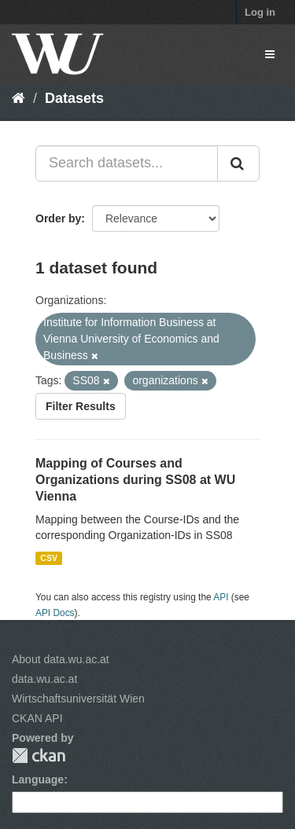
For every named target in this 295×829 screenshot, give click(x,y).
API (220, 597)
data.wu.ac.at (44, 679)
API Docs (55, 612)
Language (38, 779)
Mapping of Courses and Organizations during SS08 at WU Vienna (135, 480)
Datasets (74, 98)
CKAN (38, 755)
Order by (58, 218)
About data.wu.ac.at (60, 659)
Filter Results (81, 406)
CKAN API (37, 718)
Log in (260, 12)
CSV (48, 558)
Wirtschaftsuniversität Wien (78, 698)
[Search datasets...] (126, 163)
